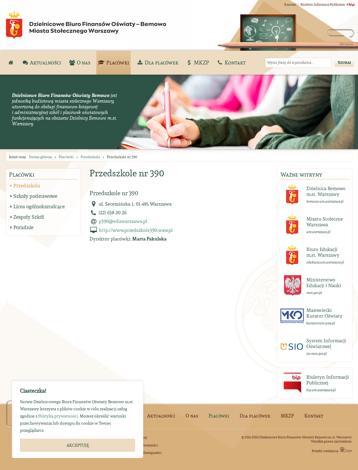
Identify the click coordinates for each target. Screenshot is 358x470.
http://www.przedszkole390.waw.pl (136, 230)
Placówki (66, 157)
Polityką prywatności (58, 416)
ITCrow (346, 449)
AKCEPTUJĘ (78, 445)
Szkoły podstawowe (35, 196)
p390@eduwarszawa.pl (123, 221)
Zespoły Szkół (28, 217)
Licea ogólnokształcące (39, 206)
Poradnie (23, 227)
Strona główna (40, 157)
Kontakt (290, 4)
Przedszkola (90, 157)
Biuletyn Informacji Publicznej (327, 4)
